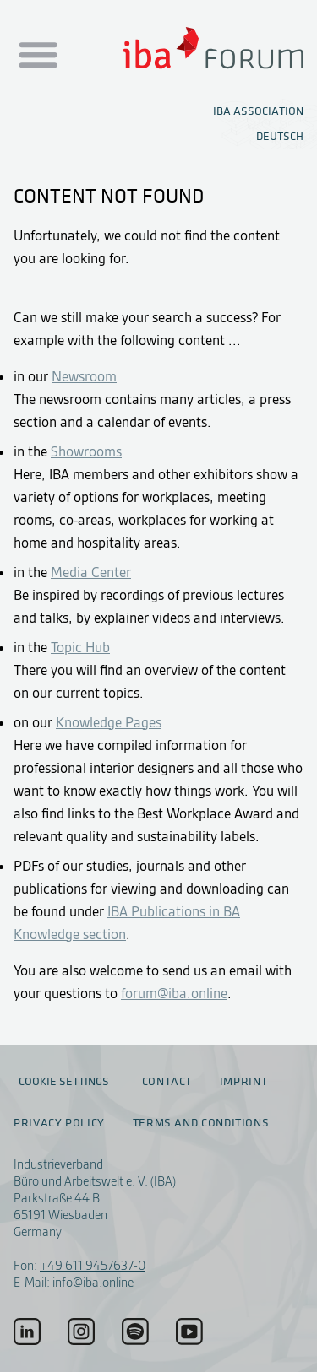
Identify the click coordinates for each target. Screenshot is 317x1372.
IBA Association (258, 111)
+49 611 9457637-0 (92, 1265)
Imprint (243, 1082)
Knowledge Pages (108, 722)
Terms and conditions (201, 1123)
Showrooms (86, 451)
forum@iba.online (174, 993)
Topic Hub (80, 647)
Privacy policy (59, 1123)
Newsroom (84, 376)
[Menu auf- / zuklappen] (36, 55)
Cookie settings (64, 1081)
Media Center (91, 572)
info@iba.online (93, 1282)
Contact (167, 1082)
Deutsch (279, 136)
